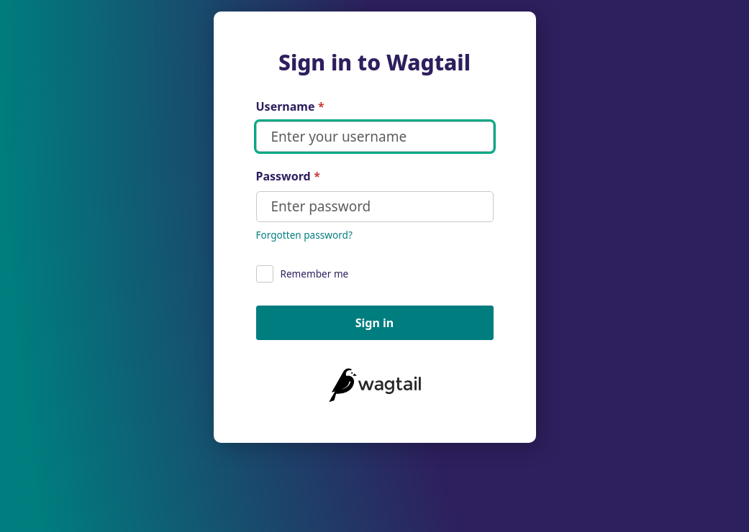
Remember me (302, 274)
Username (290, 106)
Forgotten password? (304, 235)
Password (288, 176)
